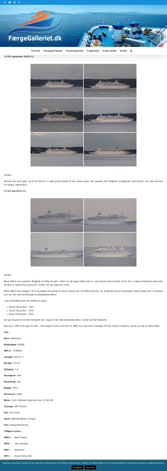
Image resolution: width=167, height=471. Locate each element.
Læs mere (90, 467)
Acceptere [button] (77, 467)
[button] (131, 51)
